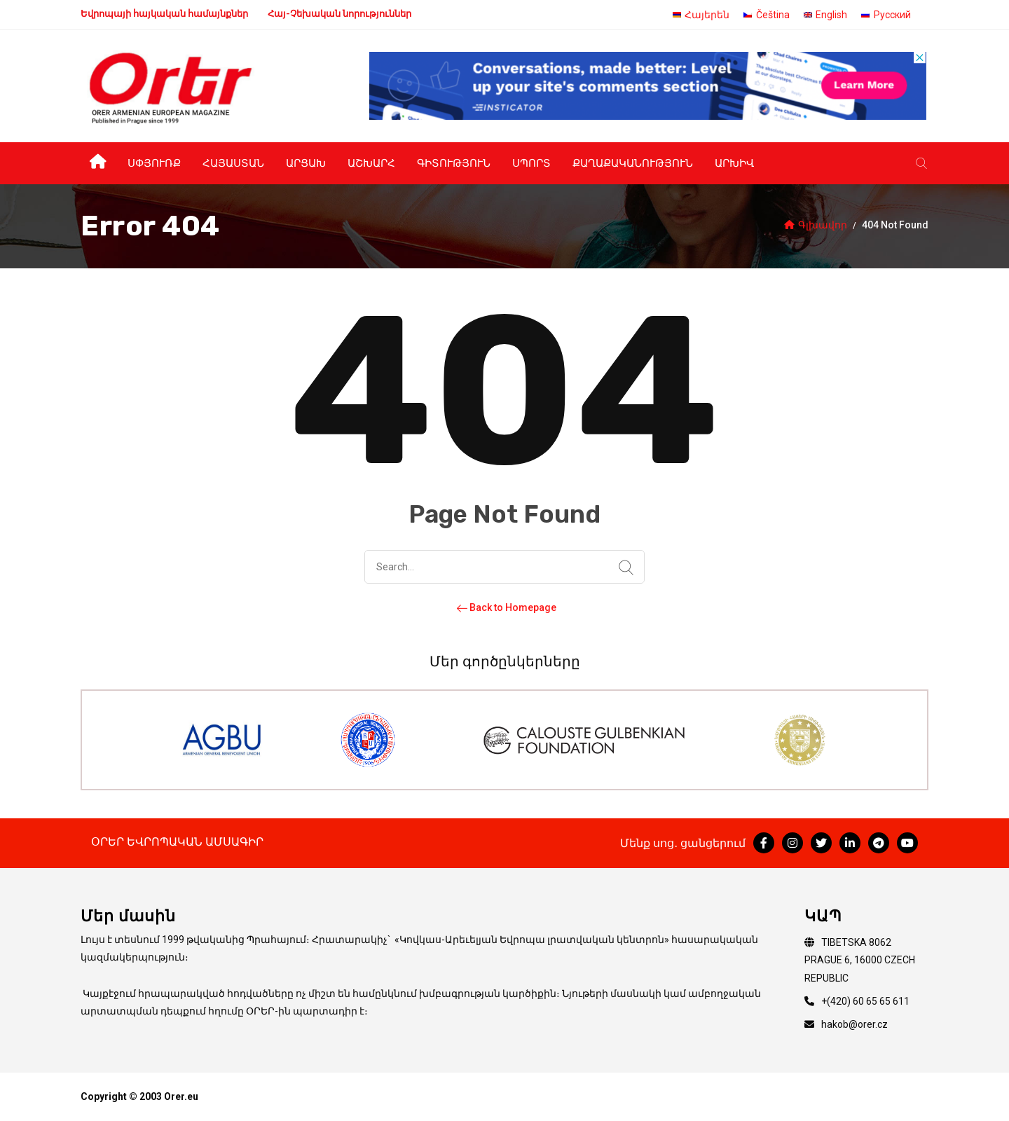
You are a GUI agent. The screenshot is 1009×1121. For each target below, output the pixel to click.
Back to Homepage (504, 607)
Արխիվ (734, 163)
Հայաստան (233, 163)
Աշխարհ (371, 163)
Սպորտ (531, 163)
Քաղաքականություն (632, 163)
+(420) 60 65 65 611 (865, 1001)
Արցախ (306, 163)
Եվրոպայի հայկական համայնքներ (164, 13)
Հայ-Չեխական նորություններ (339, 13)
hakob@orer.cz (854, 1024)
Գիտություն (453, 163)
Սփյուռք (154, 163)
